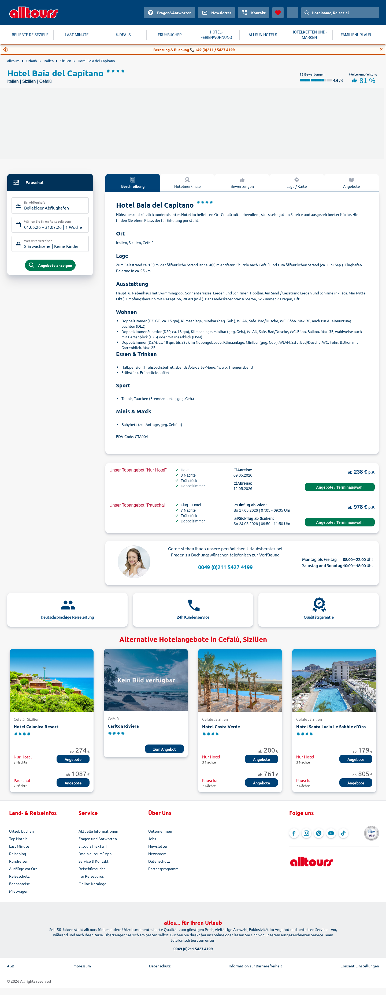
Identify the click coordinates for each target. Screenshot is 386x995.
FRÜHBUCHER (170, 35)
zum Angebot (164, 749)
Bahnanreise (19, 883)
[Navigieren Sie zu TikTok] (343, 833)
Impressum (81, 965)
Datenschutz (159, 861)
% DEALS (123, 35)
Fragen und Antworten (98, 838)
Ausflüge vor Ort (23, 868)
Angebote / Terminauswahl (339, 487)
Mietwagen (18, 891)
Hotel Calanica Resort (36, 726)
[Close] (381, 49)
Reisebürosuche (92, 868)
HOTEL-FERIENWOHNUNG (216, 35)
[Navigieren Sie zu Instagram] (306, 833)
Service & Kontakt (94, 861)
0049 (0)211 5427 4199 (225, 567)
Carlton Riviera (123, 726)
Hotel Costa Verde (221, 726)
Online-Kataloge (92, 883)
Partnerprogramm (163, 868)
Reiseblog (17, 853)
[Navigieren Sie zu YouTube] (331, 833)
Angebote (351, 182)
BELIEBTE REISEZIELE (30, 35)
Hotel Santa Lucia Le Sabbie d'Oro (331, 726)
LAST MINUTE (76, 35)
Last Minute (19, 846)
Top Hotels (18, 838)
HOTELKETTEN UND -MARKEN (309, 35)
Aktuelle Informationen (98, 831)
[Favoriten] (278, 12)
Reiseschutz (19, 876)
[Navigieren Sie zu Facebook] (294, 833)
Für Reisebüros (91, 876)
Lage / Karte (297, 182)
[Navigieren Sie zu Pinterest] (319, 833)
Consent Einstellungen (359, 965)
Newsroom (157, 853)
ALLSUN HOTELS (262, 35)
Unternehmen (160, 831)
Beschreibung (132, 182)
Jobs (152, 838)
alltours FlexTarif (93, 846)
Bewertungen (242, 182)
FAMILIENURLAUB (356, 35)
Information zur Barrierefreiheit (255, 965)
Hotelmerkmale (187, 182)
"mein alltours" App (95, 853)
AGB (10, 965)
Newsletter (158, 846)
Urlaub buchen (21, 831)
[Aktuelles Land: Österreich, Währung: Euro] (292, 12)
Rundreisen (18, 861)
